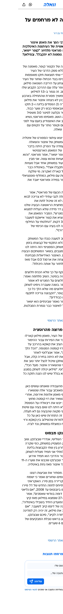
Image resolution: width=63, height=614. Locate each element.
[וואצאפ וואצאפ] (12, 4)
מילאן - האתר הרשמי (43, 540)
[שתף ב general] (6, 4)
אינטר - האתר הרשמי (42, 320)
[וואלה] (32, 4)
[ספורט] (56, 13)
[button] (48, 4)
